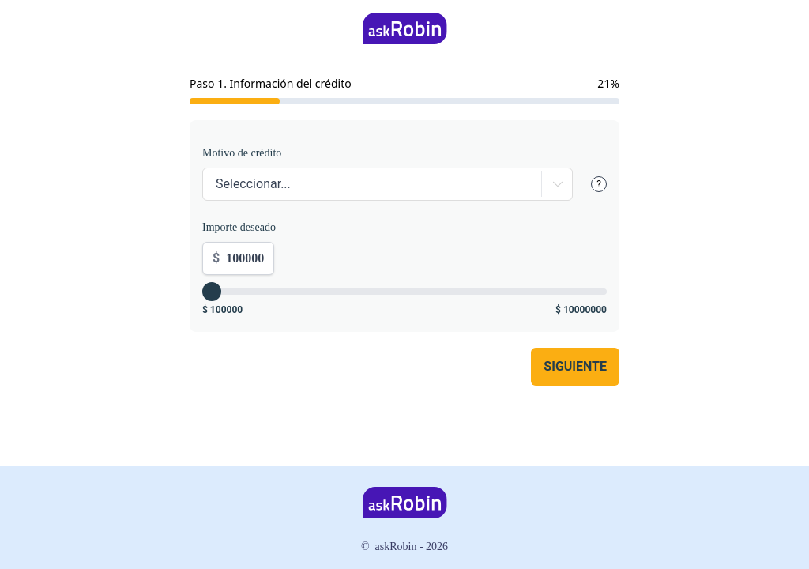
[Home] (405, 28)
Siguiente (575, 366)
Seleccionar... (253, 183)
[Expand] (553, 184)
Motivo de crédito (241, 153)
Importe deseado (239, 227)
